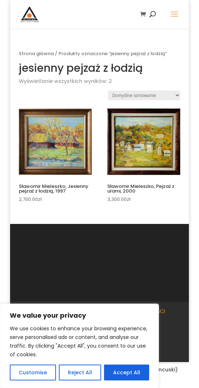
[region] (79, 346)
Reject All (80, 372)
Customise (33, 372)
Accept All (126, 372)
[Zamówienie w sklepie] (144, 95)
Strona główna (36, 53)
